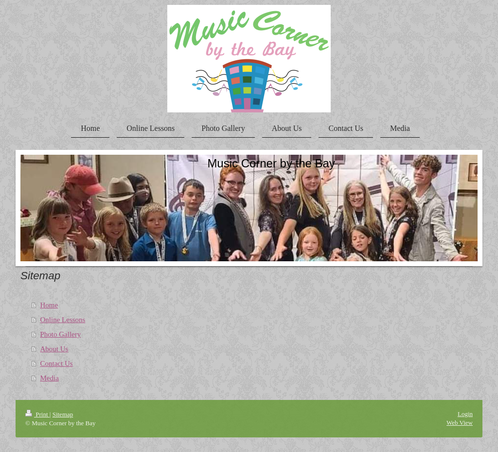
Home (49, 305)
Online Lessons (63, 320)
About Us (54, 349)
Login (465, 413)
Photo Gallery (60, 334)
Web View (459, 422)
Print (37, 414)
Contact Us (56, 363)
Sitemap (63, 414)
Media (49, 378)
